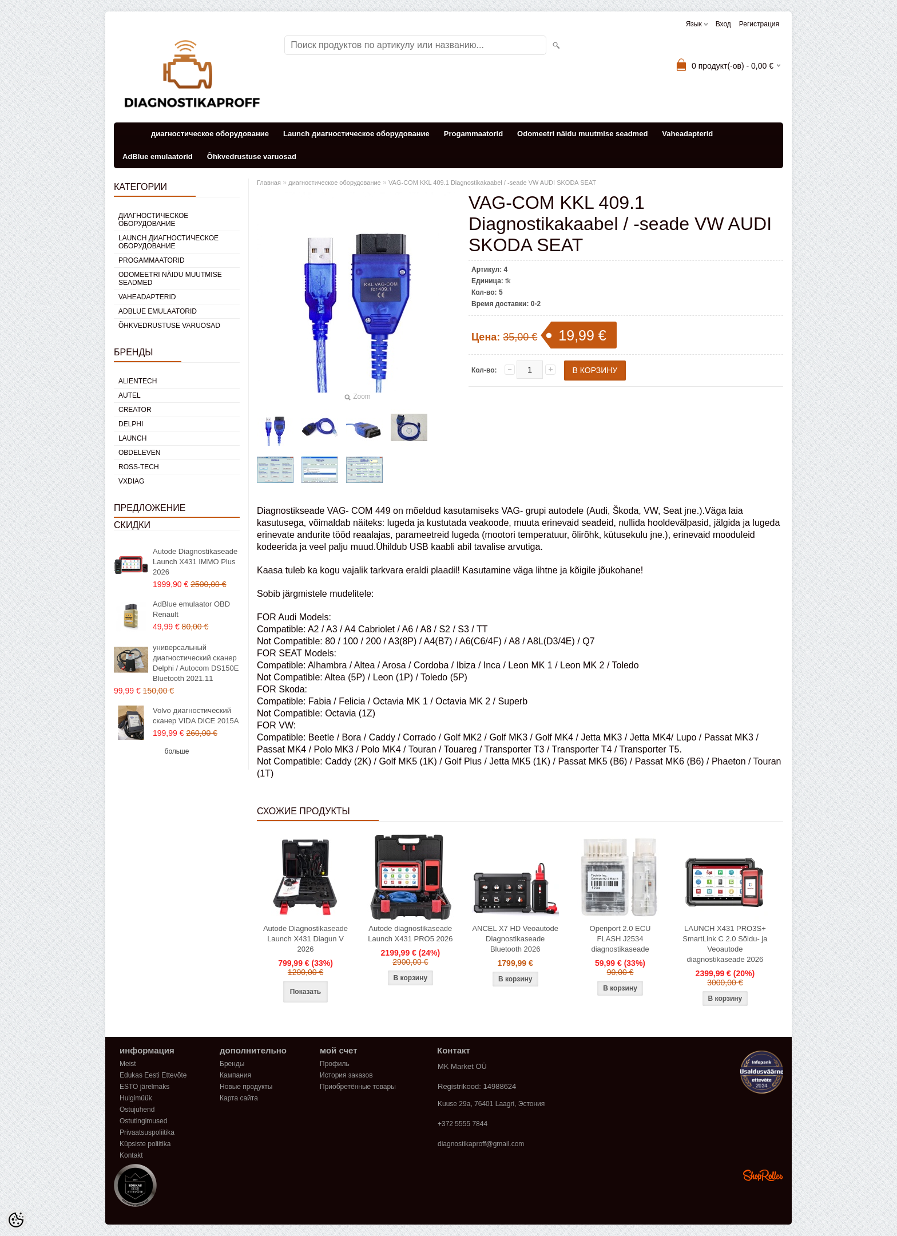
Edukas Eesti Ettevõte (153, 1075)
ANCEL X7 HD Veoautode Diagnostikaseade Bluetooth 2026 (515, 938)
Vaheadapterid (687, 133)
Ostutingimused (143, 1121)
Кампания (235, 1075)
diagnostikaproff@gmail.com (481, 1144)
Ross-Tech (138, 467)
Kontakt (131, 1155)
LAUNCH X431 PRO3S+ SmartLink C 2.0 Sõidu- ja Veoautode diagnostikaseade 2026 (724, 944)
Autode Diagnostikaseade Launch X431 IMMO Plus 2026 (195, 561)
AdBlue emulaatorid (157, 156)
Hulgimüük (136, 1098)
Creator (135, 410)
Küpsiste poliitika (145, 1144)
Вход (723, 24)
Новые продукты (246, 1087)
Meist (128, 1064)
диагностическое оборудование (210, 133)
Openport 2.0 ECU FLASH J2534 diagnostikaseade (620, 938)
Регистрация (759, 24)
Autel (129, 395)
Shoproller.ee (763, 1175)
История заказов (346, 1075)
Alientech (137, 381)
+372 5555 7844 (462, 1124)
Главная (269, 182)
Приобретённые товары (358, 1087)
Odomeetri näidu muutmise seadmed (582, 133)
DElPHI (130, 424)
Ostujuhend (137, 1110)
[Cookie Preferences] (16, 1220)
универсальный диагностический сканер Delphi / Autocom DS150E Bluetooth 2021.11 (196, 663)
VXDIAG (131, 481)
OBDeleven (139, 453)
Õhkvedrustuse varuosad (251, 156)
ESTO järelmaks (144, 1087)
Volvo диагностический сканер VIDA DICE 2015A (196, 715)
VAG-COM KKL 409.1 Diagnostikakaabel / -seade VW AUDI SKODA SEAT (492, 182)
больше (177, 751)
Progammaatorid (473, 133)
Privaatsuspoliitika (147, 1132)
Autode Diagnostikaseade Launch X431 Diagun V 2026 (305, 938)
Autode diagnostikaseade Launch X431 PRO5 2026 (410, 933)
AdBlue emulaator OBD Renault (191, 609)
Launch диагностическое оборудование (356, 133)
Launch (132, 438)
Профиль (335, 1064)
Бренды (232, 1064)
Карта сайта (239, 1098)
